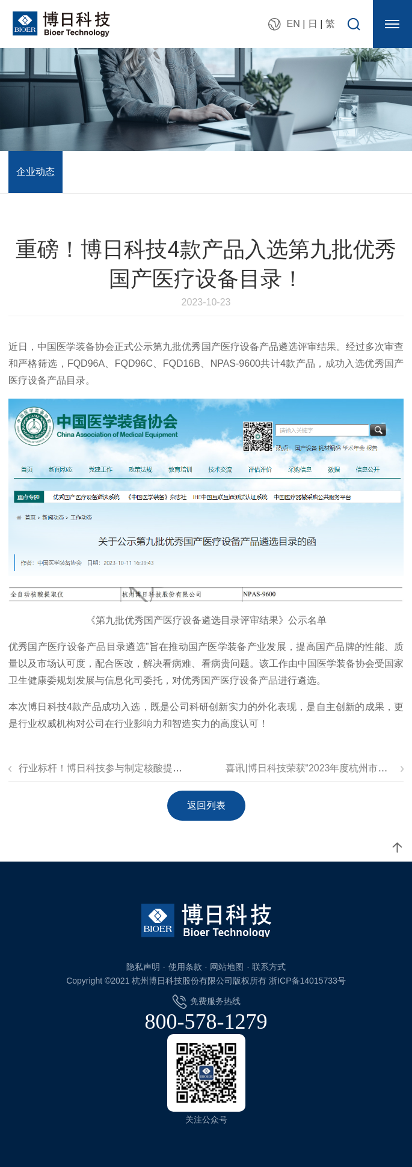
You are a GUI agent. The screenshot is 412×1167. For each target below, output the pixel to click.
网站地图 (227, 967)
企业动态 (35, 172)
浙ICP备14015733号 (307, 980)
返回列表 (206, 805)
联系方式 (269, 967)
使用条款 (185, 967)
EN (293, 24)
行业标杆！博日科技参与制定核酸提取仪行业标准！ (129, 768)
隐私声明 (143, 967)
